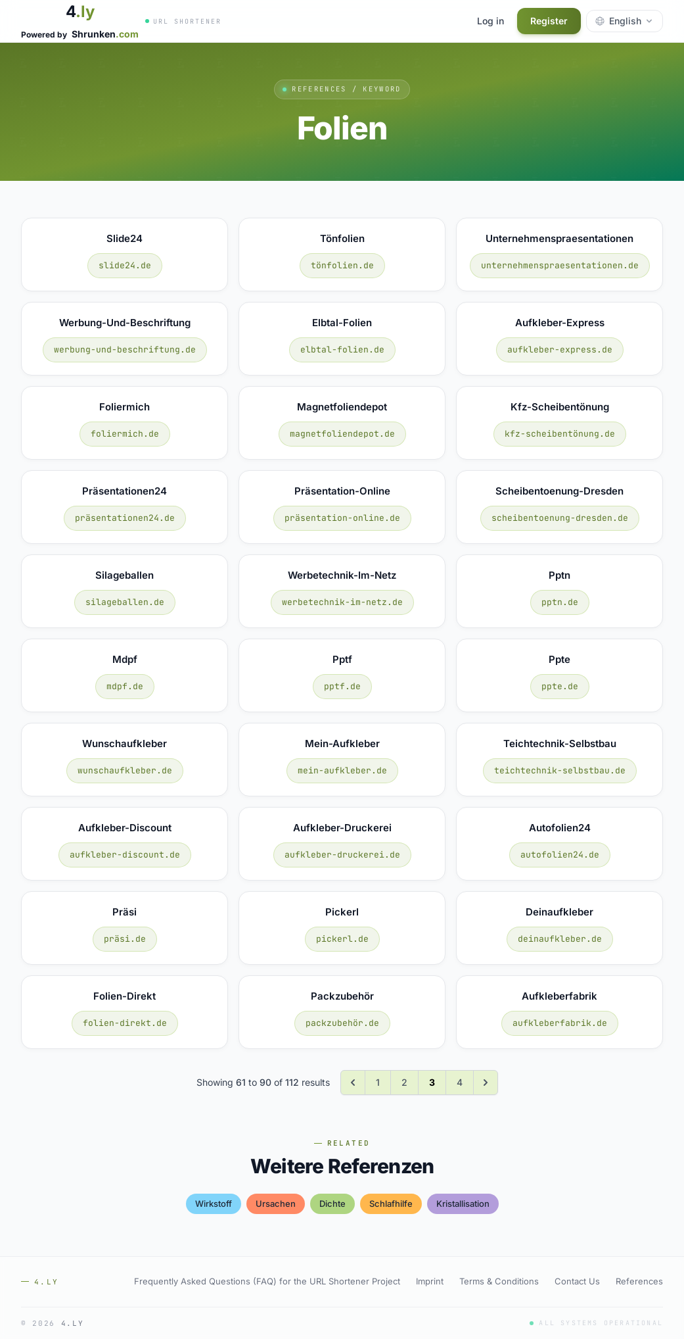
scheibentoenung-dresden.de (559, 517)
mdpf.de (124, 686)
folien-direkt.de (125, 1023)
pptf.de (342, 686)
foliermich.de (125, 433)
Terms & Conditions (499, 1281)
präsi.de (125, 938)
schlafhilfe (391, 1203)
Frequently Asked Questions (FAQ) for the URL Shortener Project (267, 1281)
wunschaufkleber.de (125, 770)
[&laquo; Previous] (352, 1082)
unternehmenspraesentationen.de (560, 265)
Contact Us (577, 1281)
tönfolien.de (342, 265)
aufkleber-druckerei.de (342, 854)
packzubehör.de (342, 1023)
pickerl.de (342, 938)
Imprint (430, 1281)
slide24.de (125, 265)
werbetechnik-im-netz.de (342, 602)
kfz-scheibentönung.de (560, 433)
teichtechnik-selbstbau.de (560, 770)
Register (549, 20)
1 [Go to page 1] (378, 1082)
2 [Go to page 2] (404, 1082)
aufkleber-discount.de (125, 854)
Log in (490, 20)
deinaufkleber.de (560, 938)
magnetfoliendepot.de (342, 433)
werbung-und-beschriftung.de (125, 349)
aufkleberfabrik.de (560, 1023)
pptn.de (559, 602)
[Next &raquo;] (485, 1082)
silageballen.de (124, 602)
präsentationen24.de (125, 517)
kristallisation (463, 1203)
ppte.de (559, 686)
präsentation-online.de (342, 517)
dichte (332, 1203)
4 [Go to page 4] (460, 1082)
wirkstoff (213, 1203)
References (639, 1281)
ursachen (276, 1203)
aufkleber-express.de (559, 349)
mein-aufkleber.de (342, 770)
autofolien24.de (559, 854)
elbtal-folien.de (342, 349)
